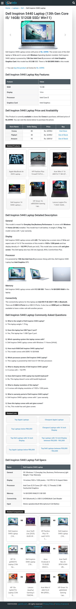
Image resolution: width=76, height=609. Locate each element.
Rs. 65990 (40, 68)
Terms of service (61, 604)
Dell (22, 8)
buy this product (20, 68)
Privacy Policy (48, 604)
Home (7, 8)
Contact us (38, 607)
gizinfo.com (22, 604)
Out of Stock (63, 135)
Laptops (15, 8)
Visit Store (63, 131)
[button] (10, 35)
